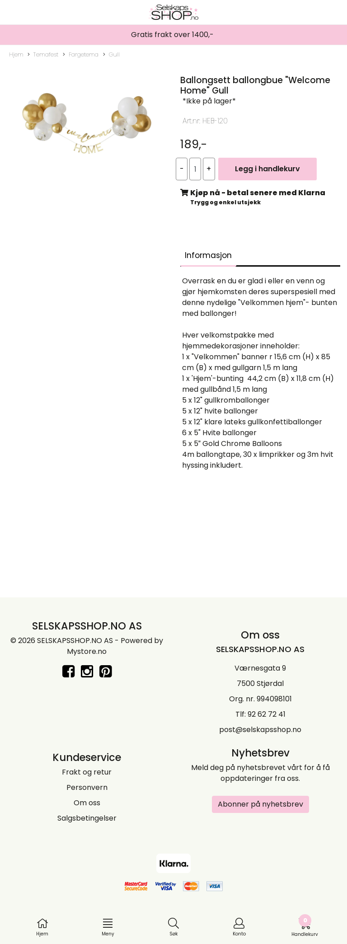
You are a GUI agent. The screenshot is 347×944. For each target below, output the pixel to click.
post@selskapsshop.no (260, 729)
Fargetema (80, 55)
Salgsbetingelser (87, 818)
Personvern (87, 787)
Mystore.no (87, 651)
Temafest (43, 55)
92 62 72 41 (267, 714)
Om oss (87, 803)
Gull (111, 55)
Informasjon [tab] (208, 255)
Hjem (16, 54)
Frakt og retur (87, 772)
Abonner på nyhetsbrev (260, 804)
